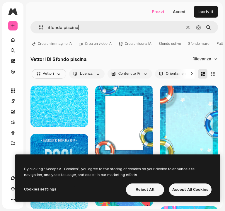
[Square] (213, 74)
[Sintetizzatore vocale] (15, 132)
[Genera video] (15, 122)
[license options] (87, 74)
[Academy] (13, 188)
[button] (39, 27)
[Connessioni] (13, 178)
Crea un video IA (95, 43)
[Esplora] (13, 71)
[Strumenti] (13, 90)
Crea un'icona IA (135, 43)
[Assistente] (15, 143)
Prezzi (158, 11)
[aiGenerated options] (130, 74)
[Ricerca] (13, 50)
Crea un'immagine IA (52, 43)
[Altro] (13, 199)
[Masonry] (202, 74)
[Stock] (13, 61)
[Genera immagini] (15, 111)
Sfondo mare (198, 43)
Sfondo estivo (169, 43)
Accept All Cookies (190, 189)
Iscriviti (205, 11)
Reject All (145, 189)
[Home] (13, 40)
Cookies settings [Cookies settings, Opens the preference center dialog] (40, 189)
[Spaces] (15, 101)
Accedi (180, 11)
